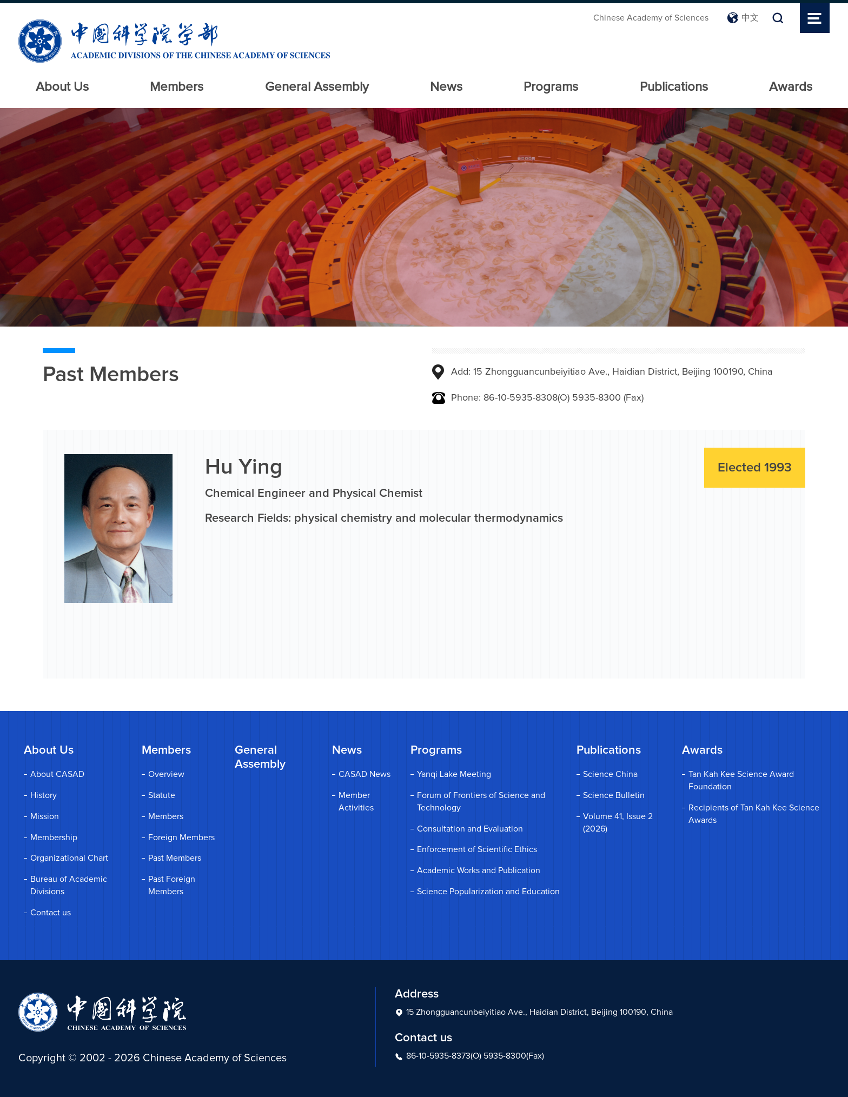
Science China (610, 774)
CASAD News (364, 774)
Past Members (174, 858)
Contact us (50, 912)
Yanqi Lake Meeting (454, 774)
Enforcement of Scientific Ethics (477, 849)
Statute (161, 795)
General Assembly (317, 87)
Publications (674, 87)
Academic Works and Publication (478, 870)
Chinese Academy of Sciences (650, 18)
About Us (62, 87)
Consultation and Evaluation (470, 829)
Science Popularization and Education (488, 891)
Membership (53, 837)
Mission (44, 816)
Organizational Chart (69, 858)
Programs (551, 87)
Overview (166, 774)
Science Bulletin (614, 795)
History (43, 795)
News (446, 87)
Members (176, 87)
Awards (790, 87)
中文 (743, 18)
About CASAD (57, 774)
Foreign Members (181, 837)
